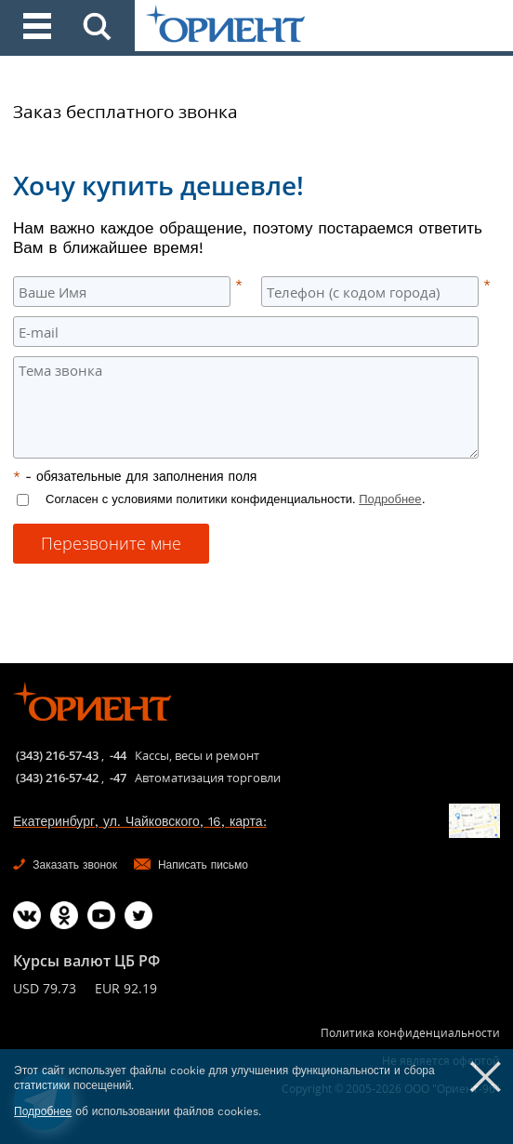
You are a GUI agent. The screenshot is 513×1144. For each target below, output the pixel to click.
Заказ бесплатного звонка (125, 112)
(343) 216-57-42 (57, 777)
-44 (118, 755)
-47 (118, 777)
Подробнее (390, 499)
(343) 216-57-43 (57, 755)
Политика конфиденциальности (410, 1033)
